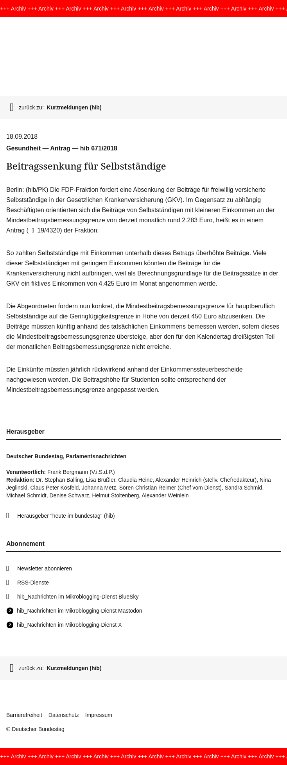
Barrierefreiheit (24, 715)
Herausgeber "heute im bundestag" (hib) (66, 516)
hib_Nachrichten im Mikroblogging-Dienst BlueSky (77, 596)
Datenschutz (63, 715)
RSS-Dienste (33, 582)
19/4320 (44, 230)
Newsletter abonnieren (44, 568)
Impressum (98, 715)
